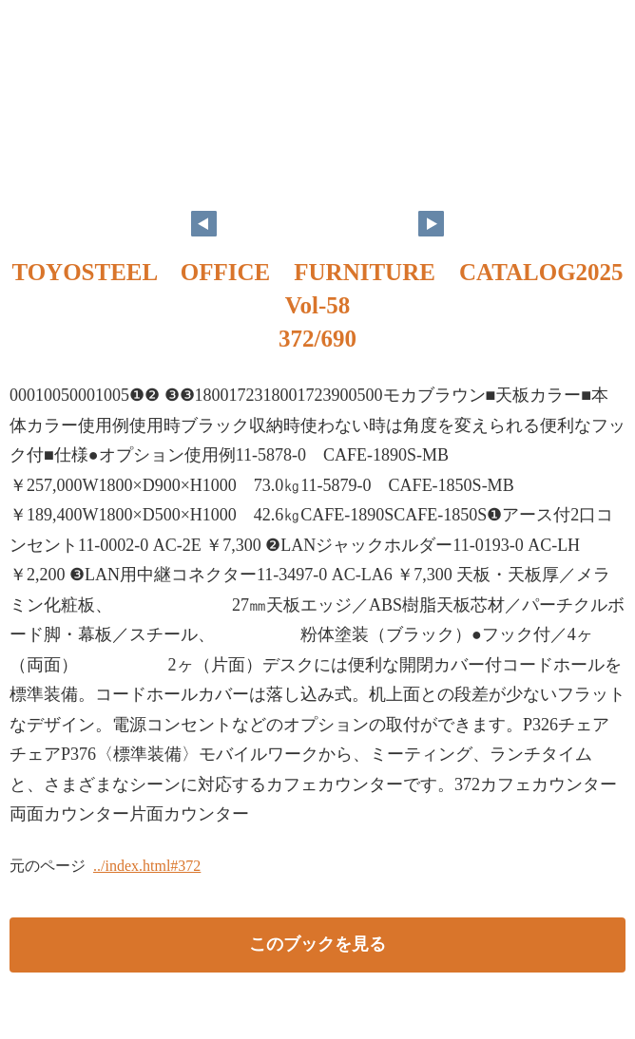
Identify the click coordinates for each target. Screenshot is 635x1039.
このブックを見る (317, 944)
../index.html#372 (147, 866)
